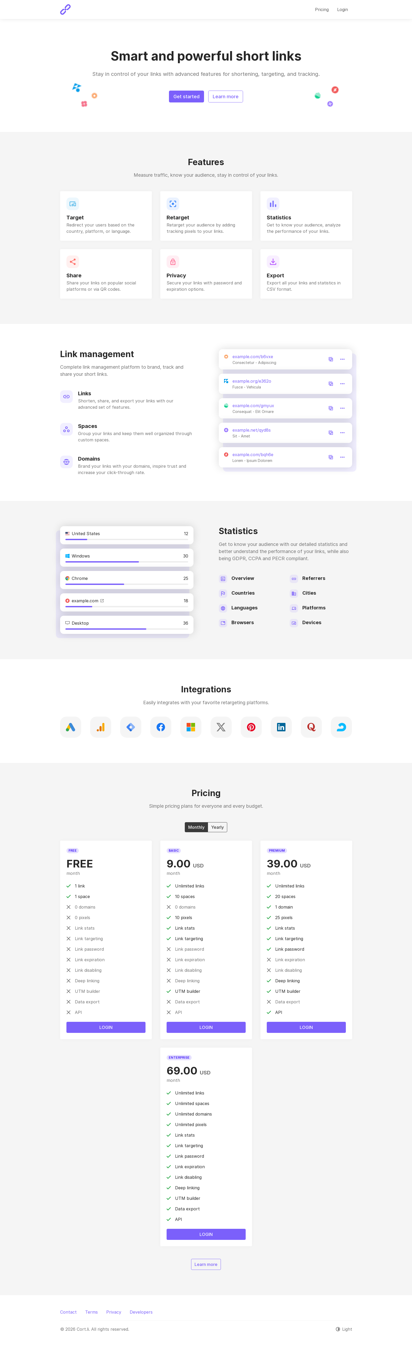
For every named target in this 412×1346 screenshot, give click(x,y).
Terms (91, 1312)
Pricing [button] (322, 9)
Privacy (113, 1312)
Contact (68, 1312)
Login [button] (342, 9)
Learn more (226, 96)
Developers (141, 1312)
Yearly (217, 827)
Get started (186, 96)
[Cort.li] (65, 9)
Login (106, 1027)
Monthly (196, 827)
